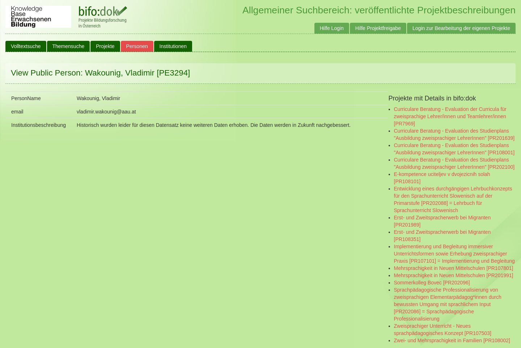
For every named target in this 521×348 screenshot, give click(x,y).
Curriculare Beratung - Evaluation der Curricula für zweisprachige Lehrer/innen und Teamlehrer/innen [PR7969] (450, 116)
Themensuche (68, 46)
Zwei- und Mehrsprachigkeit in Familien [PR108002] (452, 340)
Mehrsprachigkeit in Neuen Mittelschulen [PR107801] (453, 268)
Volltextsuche (26, 46)
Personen (137, 46)
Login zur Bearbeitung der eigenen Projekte (461, 28)
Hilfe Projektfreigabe (378, 28)
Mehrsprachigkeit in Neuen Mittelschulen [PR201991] (453, 275)
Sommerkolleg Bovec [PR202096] (432, 282)
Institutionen (173, 46)
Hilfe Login (332, 28)
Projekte (105, 46)
